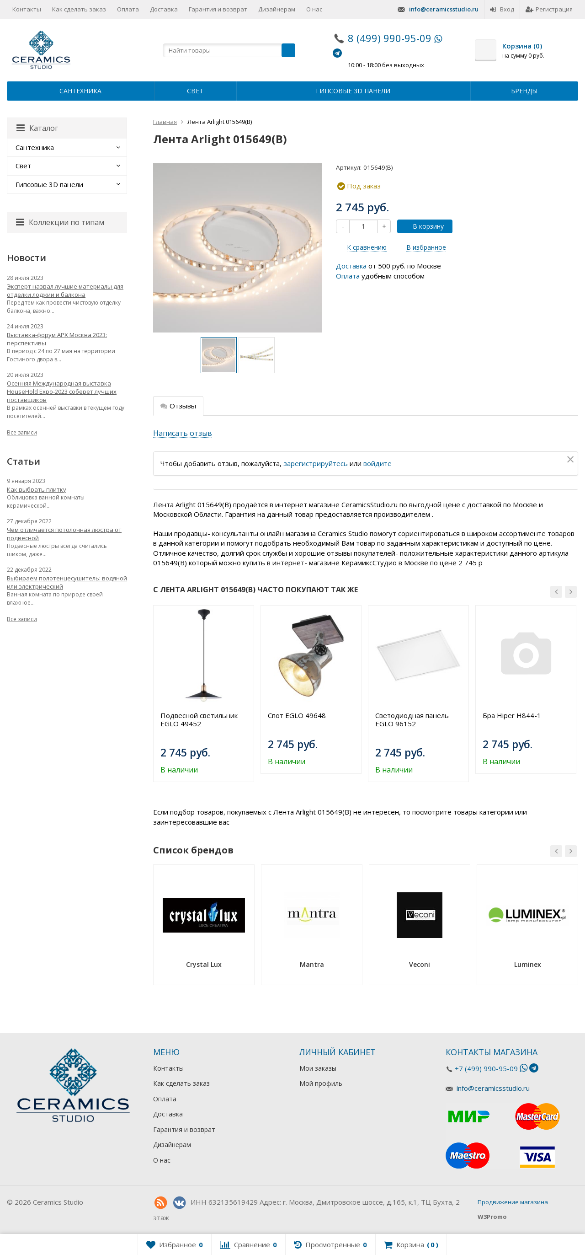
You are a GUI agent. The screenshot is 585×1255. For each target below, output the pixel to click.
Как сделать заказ (79, 9)
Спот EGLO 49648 (297, 715)
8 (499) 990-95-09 (389, 38)
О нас (314, 9)
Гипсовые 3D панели (353, 90)
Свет (195, 90)
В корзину (423, 226)
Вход (502, 9)
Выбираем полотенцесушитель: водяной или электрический (67, 582)
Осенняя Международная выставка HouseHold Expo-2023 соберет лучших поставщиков (62, 391)
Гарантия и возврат (218, 9)
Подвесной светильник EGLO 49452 (199, 719)
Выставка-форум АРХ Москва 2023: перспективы (57, 339)
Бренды (524, 90)
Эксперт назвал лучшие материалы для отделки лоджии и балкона (65, 290)
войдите (377, 463)
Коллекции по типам (60, 222)
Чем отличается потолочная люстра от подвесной (64, 534)
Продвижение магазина (513, 1202)
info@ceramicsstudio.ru (444, 9)
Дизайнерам (276, 9)
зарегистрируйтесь (315, 463)
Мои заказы (317, 1068)
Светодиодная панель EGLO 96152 (412, 719)
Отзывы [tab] (178, 405)
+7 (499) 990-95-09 (486, 1068)
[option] (219, 355)
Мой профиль (320, 1083)
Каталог (37, 128)
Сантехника (80, 90)
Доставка (164, 9)
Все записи (22, 432)
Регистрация (549, 9)
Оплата (128, 9)
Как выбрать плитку (36, 489)
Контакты (26, 9)
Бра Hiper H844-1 (512, 715)
